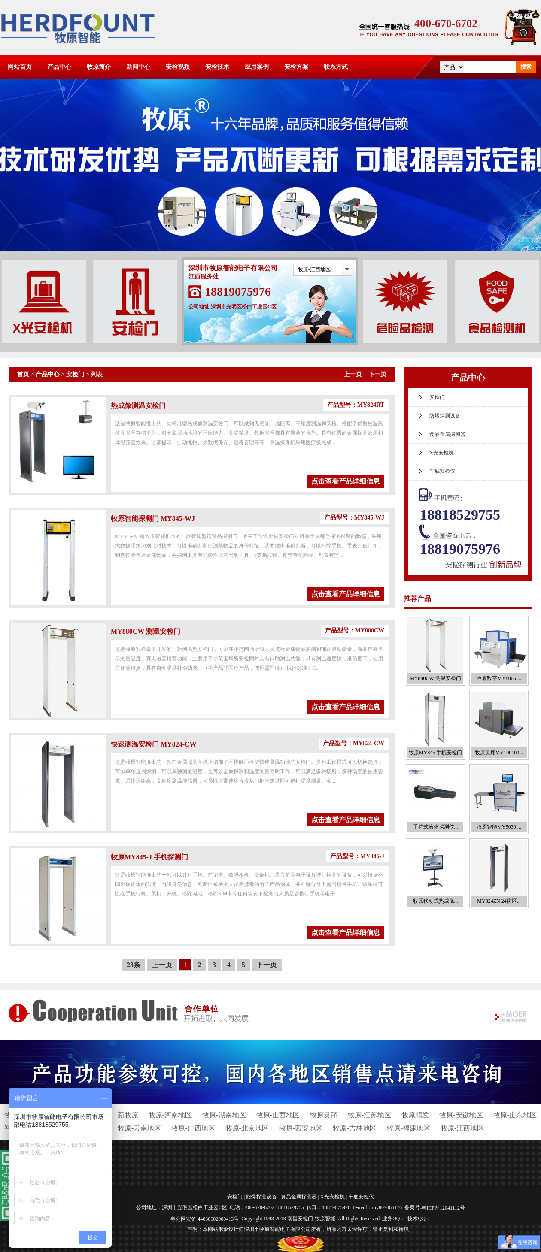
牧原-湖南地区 (224, 1115)
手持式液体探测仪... (435, 827)
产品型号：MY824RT (355, 405)
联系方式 (336, 67)
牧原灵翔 (323, 1115)
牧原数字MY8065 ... (499, 678)
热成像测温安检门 (138, 405)
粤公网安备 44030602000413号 (204, 1219)
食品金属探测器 (447, 434)
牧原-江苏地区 (369, 1115)
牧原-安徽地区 (461, 1115)
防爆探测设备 (444, 416)
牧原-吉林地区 (354, 1128)
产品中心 (59, 67)
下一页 (377, 374)
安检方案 (296, 67)
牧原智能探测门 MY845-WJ (153, 518)
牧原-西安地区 (300, 1128)
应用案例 (257, 67)
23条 (133, 964)
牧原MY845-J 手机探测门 (149, 857)
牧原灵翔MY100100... (499, 753)
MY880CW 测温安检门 (145, 631)
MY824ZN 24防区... (498, 901)
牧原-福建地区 (408, 1128)
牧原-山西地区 (278, 1115)
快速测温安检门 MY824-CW (154, 744)
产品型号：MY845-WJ (354, 517)
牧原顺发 (415, 1115)
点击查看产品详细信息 (345, 481)
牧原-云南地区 (139, 1128)
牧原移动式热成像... (435, 901)
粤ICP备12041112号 (443, 1208)
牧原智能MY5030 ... (499, 827)
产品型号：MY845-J (357, 856)
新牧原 (128, 1115)
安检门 (75, 374)
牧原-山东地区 (515, 1115)
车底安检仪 (442, 471)
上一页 (353, 374)
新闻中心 (138, 67)
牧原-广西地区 (193, 1128)
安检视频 (178, 67)
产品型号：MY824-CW (353, 743)
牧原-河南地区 (170, 1115)
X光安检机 (441, 453)
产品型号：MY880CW (354, 630)
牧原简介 (99, 67)
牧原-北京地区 (247, 1128)
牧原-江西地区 (314, 269)
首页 (23, 374)
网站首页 (20, 67)
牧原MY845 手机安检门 (435, 753)
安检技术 (217, 67)
